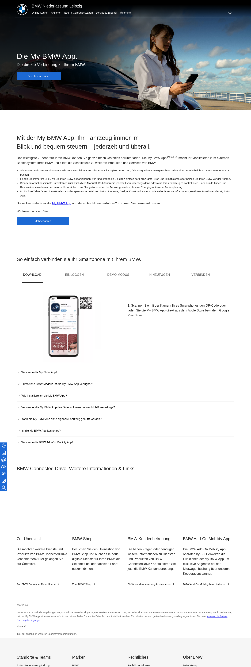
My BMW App (61, 203)
